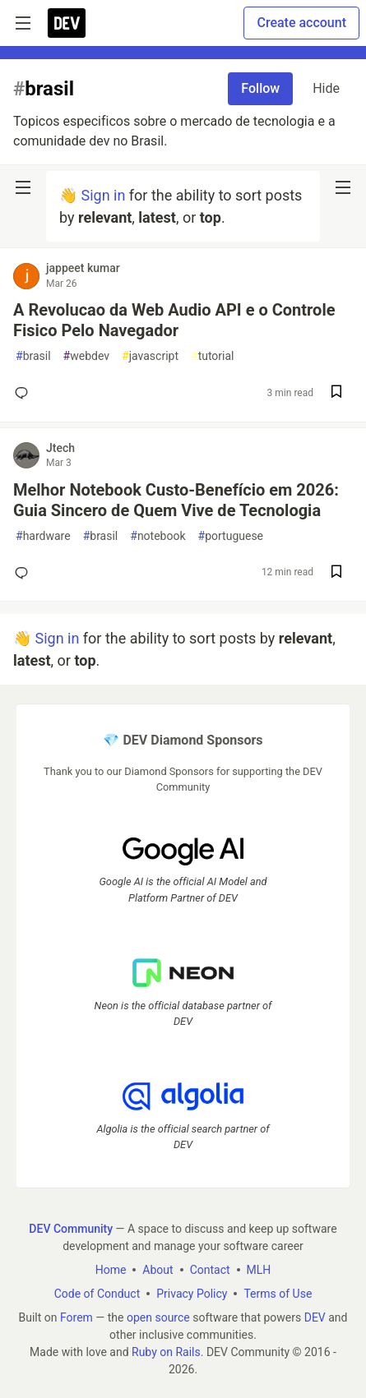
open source (158, 1317)
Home (111, 1269)
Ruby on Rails (166, 1352)
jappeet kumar (83, 268)
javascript (150, 356)
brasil (33, 356)
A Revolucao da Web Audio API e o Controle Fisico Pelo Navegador (174, 320)
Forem (76, 1317)
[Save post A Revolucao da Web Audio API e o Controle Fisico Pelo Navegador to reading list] (336, 393)
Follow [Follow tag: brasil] (260, 88)
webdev (86, 356)
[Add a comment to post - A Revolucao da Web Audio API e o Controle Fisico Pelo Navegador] (24, 393)
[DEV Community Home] (66, 23)
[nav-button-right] (343, 187)
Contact (210, 1269)
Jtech (60, 447)
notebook (157, 536)
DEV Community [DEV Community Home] (71, 1228)
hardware (43, 536)
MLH (259, 1269)
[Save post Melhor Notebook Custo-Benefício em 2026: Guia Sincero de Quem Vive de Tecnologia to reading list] (336, 573)
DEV (315, 1317)
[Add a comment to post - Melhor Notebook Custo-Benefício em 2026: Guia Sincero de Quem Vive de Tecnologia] (24, 573)
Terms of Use (277, 1293)
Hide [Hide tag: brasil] (326, 88)
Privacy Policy (191, 1293)
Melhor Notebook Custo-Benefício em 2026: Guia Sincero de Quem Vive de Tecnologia (176, 500)
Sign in (103, 195)
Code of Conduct (97, 1293)
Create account (301, 22)
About (157, 1269)
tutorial (212, 356)
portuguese (231, 536)
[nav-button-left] (23, 187)
